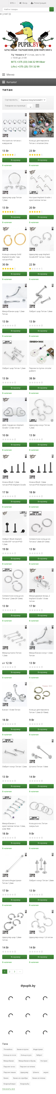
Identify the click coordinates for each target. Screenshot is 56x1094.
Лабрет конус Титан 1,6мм (41, 880)
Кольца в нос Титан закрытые (38, 824)
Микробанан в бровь (27, 1061)
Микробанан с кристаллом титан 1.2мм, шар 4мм (13, 826)
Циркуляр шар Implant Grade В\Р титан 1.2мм (39, 255)
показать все (8, 1089)
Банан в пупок (23, 1049)
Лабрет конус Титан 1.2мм (14, 766)
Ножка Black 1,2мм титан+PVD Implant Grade (14, 483)
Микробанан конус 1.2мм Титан (41, 654)
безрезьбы (24, 1084)
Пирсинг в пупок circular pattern (40, 369)
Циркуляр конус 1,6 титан (41, 937)
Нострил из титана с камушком (11, 142)
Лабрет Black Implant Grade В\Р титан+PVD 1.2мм (12, 542)
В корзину (14, 160)
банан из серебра (20, 1078)
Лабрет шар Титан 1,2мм (13, 368)
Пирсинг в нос (9, 1066)
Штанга (36, 1072)
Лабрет (39, 1055)
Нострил (43, 1061)
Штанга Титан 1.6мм (38, 766)
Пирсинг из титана (27, 1066)
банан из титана (38, 1078)
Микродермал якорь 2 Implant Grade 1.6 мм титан (39, 598)
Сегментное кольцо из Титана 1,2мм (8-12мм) (12, 597)
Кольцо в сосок (10, 1055)
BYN (13, 3)
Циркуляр (24, 1072)
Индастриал (38, 1049)
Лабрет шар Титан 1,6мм (40, 311)
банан (6, 1078)
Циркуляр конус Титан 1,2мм (39, 426)
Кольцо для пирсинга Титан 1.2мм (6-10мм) (39, 711)
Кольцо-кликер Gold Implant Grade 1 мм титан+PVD (11, 257)
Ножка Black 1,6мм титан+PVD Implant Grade (41, 483)
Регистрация (38, 3)
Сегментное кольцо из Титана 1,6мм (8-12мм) (39, 540)
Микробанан (9, 1061)
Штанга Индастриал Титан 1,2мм (11, 881)
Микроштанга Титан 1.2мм (11, 654)
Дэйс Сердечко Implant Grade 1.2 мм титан (12, 426)
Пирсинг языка (10, 1072)
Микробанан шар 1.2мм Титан (13, 312)
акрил (46, 1072)
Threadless (8, 1049)
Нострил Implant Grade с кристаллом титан (40, 198)
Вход (23, 3)
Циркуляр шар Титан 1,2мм (12, 198)
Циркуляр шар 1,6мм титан (11, 938)
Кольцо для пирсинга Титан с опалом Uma (39, 142)
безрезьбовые (10, 1084)
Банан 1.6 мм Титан (11, 709)
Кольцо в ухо (26, 1055)
